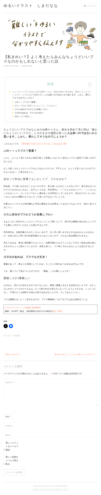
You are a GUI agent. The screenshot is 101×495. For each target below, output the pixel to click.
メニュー (91, 5)
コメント (10, 382)
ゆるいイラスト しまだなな (31, 5)
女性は (31, 109)
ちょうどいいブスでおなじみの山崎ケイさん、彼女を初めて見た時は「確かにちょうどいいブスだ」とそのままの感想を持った (51, 94)
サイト (8, 435)
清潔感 (29, 113)
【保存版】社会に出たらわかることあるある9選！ (44, 143)
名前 (8, 416)
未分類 (16, 336)
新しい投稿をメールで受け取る (12, 460)
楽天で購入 (57, 311)
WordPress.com (59, 490)
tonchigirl (27, 66)
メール (9, 426)
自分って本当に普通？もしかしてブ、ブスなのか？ (36, 105)
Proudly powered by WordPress (50, 486)
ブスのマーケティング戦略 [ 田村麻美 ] (23, 307)
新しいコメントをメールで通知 (12, 446)
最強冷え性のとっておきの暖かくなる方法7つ (76, 354)
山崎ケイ (26, 102)
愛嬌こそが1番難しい (23, 116)
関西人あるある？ (12, 354)
